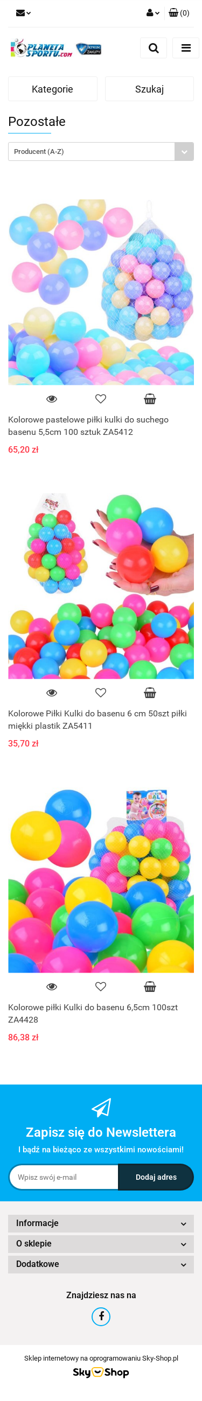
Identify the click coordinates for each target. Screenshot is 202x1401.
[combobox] (101, 151)
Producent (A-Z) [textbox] (39, 151)
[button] (179, 13)
